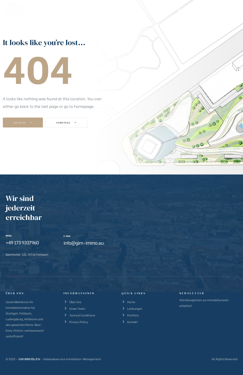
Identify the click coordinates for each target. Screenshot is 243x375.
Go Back (23, 122)
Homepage (66, 122)
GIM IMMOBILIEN (29, 359)
